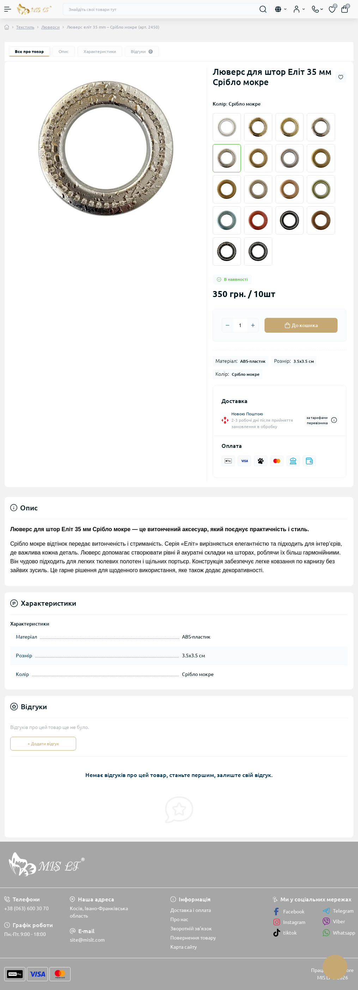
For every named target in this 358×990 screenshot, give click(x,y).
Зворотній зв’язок (191, 928)
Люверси (50, 27)
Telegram (338, 911)
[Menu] (7, 9)
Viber (333, 921)
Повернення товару (193, 938)
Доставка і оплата (190, 910)
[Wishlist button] (340, 77)
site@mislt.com (87, 940)
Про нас (179, 919)
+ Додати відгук (43, 743)
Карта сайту (183, 947)
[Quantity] (240, 325)
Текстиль (25, 27)
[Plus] (253, 325)
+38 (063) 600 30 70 (26, 908)
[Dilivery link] (334, 420)
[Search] (263, 9)
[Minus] (227, 325)
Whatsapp (338, 932)
